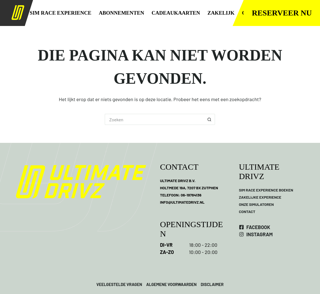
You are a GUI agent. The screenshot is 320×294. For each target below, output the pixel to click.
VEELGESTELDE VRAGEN (119, 284)
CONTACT (247, 211)
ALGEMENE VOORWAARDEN (171, 284)
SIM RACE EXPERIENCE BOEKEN (266, 190)
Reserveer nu (282, 13)
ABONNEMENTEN (121, 13)
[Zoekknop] (209, 119)
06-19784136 (191, 195)
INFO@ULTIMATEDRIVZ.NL (182, 202)
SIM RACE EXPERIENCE (61, 13)
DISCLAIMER (212, 284)
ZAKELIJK (221, 13)
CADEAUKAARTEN (176, 13)
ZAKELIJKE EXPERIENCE (260, 197)
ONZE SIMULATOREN (256, 204)
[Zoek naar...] (154, 119)
